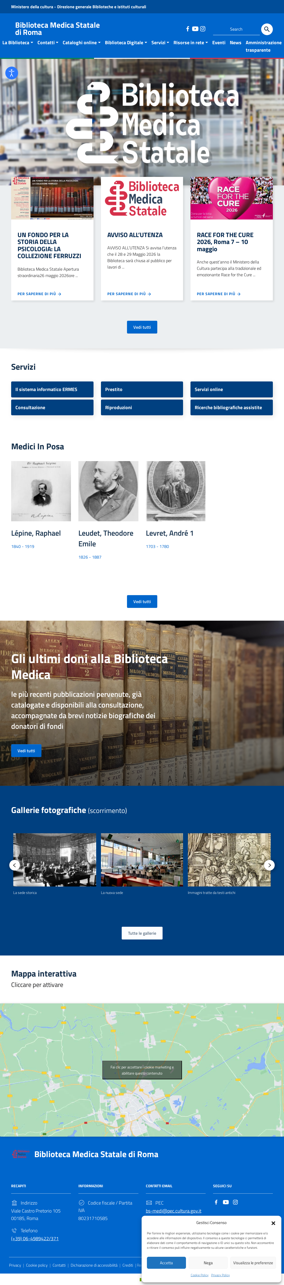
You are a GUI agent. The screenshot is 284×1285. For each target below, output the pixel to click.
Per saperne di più (40, 294)
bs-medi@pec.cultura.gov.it (173, 1210)
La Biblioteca (15, 42)
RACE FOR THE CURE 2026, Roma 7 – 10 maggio (225, 242)
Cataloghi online (80, 42)
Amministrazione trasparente (264, 46)
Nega (208, 1262)
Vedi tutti (142, 327)
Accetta (166, 1262)
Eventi (219, 42)
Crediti (127, 1265)
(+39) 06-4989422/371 (35, 1238)
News (235, 42)
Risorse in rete (188, 42)
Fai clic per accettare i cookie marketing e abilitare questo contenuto (142, 1070)
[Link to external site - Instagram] (202, 28)
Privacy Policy (220, 1275)
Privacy (15, 1265)
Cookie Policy (200, 1275)
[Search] (267, 29)
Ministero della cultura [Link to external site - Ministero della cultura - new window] (32, 6)
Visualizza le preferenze (253, 1262)
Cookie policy (37, 1265)
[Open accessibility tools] (11, 73)
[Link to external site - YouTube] (195, 28)
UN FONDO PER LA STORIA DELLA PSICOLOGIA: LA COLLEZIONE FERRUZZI (49, 245)
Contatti (46, 42)
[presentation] (14, 865)
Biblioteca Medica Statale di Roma (96, 1154)
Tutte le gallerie (142, 933)
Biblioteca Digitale (124, 42)
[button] (273, 1222)
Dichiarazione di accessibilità (94, 1265)
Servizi (158, 42)
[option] (54, 864)
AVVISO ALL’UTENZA (135, 234)
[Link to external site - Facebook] (187, 28)
